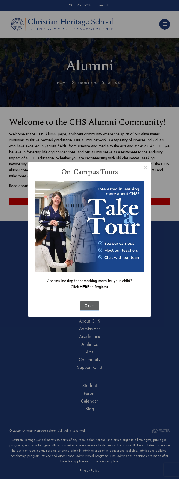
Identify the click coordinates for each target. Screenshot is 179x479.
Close (89, 306)
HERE (84, 287)
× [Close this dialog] (145, 168)
